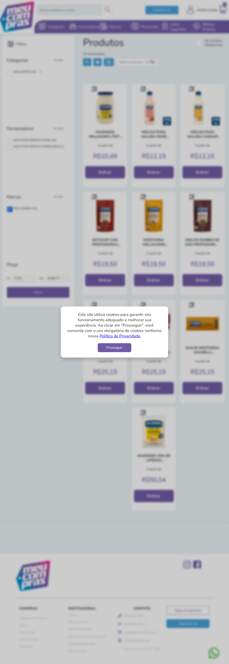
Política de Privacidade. (120, 336)
